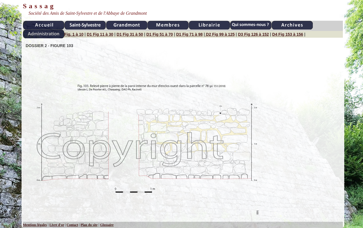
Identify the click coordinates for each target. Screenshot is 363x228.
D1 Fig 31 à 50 (130, 34)
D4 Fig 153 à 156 (287, 34)
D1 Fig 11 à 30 (100, 34)
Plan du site (89, 225)
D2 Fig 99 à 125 (220, 34)
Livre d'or (56, 225)
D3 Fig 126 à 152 (253, 34)
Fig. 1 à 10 (74, 34)
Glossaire (107, 225)
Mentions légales (35, 225)
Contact (72, 225)
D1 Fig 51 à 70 (159, 34)
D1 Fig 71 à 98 (189, 34)
